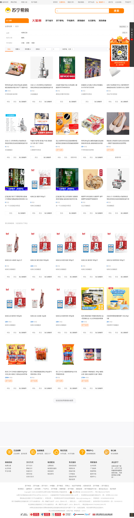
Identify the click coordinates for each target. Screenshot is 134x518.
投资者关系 (87, 486)
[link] (9, 49)
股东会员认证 (103, 489)
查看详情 (74, 157)
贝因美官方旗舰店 (113, 325)
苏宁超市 (49, 21)
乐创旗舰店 (34, 94)
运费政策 (51, 465)
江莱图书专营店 (35, 150)
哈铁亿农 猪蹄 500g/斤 (38, 196)
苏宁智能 (96, 486)
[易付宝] (110, 2)
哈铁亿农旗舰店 (35, 206)
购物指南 (8, 462)
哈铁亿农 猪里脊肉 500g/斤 (116, 260)
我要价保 (72, 468)
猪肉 (22, 38)
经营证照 (48, 498)
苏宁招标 (71, 489)
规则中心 (93, 476)
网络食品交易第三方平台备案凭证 (31, 498)
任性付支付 (30, 476)
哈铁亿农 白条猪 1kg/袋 (38, 316)
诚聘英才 (29, 489)
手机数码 (70, 21)
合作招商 (93, 465)
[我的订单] (71, 2)
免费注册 (8, 465)
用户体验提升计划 (90, 489)
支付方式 (29, 462)
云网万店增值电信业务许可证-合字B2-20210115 (32, 495)
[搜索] (84, 11)
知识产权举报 (76, 486)
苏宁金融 (36, 486)
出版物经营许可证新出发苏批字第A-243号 (64, 495)
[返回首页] (5, 2)
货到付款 (29, 474)
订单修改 (72, 474)
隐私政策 (79, 489)
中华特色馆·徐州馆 (11, 94)
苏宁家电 (60, 21)
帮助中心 (89, 450)
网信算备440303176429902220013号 (94, 504)
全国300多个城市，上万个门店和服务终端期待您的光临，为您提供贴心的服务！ (116, 471)
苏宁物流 (60, 486)
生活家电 (92, 21)
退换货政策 (72, 465)
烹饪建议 (9, 43)
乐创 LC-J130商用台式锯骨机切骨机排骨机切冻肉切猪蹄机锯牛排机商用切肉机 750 (118, 199)
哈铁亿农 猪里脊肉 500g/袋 (65, 316)
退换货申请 (72, 476)
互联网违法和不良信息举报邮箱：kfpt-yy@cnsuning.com (72, 498)
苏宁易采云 (105, 486)
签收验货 (51, 471)
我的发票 (72, 479)
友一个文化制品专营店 (12, 206)
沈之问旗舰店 (85, 206)
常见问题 (8, 471)
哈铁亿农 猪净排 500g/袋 (13, 316)
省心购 (113, 450)
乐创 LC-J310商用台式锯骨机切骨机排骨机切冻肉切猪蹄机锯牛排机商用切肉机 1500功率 (41, 87)
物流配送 (51, 462)
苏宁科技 (28, 486)
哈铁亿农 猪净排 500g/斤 (89, 260)
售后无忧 (63, 450)
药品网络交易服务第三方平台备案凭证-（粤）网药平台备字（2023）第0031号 (54, 504)
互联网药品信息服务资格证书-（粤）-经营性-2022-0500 (99, 495)
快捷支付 (29, 471)
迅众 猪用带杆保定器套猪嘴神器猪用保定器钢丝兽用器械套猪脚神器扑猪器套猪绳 (67, 143)
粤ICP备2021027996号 (102, 492)
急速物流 (40, 450)
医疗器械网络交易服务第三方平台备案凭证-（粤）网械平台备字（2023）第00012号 (39, 501)
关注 (14, 102)
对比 (8, 102)
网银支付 (29, 468)
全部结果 (8, 26)
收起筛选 (124, 27)
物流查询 (51, 474)
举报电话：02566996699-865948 (103, 498)
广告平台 (46, 489)
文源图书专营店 (86, 94)
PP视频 (52, 486)
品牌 (7, 33)
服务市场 (93, 474)
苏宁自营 (59, 150)
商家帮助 (93, 471)
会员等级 (8, 468)
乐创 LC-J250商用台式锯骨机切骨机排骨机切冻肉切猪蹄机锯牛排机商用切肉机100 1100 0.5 (16, 143)
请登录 (55, 2)
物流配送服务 (52, 468)
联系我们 (21, 489)
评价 (8, 91)
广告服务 (93, 468)
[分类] (17, 20)
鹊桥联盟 (62, 489)
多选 (124, 33)
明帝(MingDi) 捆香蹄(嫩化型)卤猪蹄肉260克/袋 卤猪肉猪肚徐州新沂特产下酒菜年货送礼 (92, 143)
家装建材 (81, 21)
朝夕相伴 (113, 489)
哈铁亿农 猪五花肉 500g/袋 (39, 260)
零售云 (67, 486)
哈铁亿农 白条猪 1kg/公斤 (13, 260)
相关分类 (9, 38)
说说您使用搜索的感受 (64, 400)
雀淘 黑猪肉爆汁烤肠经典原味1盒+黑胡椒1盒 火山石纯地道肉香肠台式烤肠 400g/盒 (92, 318)
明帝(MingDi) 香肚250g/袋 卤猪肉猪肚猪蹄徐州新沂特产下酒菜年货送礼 (16, 87)
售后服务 (72, 462)
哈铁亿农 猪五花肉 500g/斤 (65, 260)
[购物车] (101, 2)
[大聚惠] (37, 20)
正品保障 (17, 450)
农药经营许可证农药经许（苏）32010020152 (107, 501)
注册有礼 (62, 2)
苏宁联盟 (54, 489)
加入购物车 (23, 102)
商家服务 (93, 462)
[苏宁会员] (91, 2)
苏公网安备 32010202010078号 (81, 492)
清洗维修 (102, 21)
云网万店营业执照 (84, 501)
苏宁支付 (29, 465)
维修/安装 (72, 471)
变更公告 (73, 501)
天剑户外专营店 (112, 94)
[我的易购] (82, 2)
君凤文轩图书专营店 (62, 94)
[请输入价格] (47, 49)
